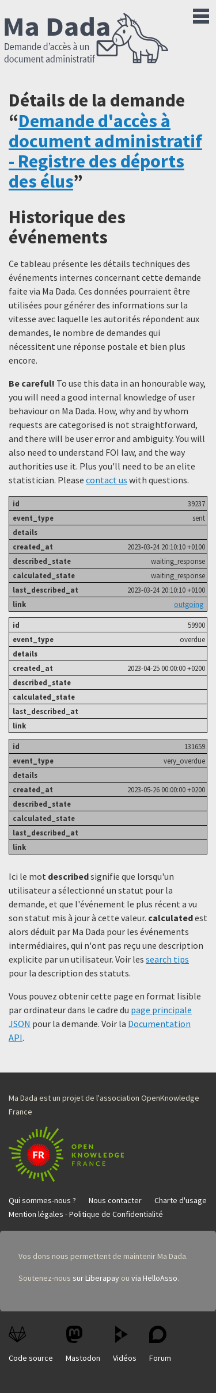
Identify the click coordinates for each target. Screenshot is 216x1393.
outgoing (188, 604)
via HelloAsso (154, 1278)
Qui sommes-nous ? (42, 1200)
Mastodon (83, 1344)
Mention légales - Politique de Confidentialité (86, 1214)
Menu (201, 14)
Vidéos (125, 1344)
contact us (106, 480)
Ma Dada (86, 39)
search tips (167, 959)
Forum (160, 1344)
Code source (31, 1344)
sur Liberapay (96, 1278)
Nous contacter (115, 1200)
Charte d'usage (180, 1200)
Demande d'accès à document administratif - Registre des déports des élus (105, 151)
